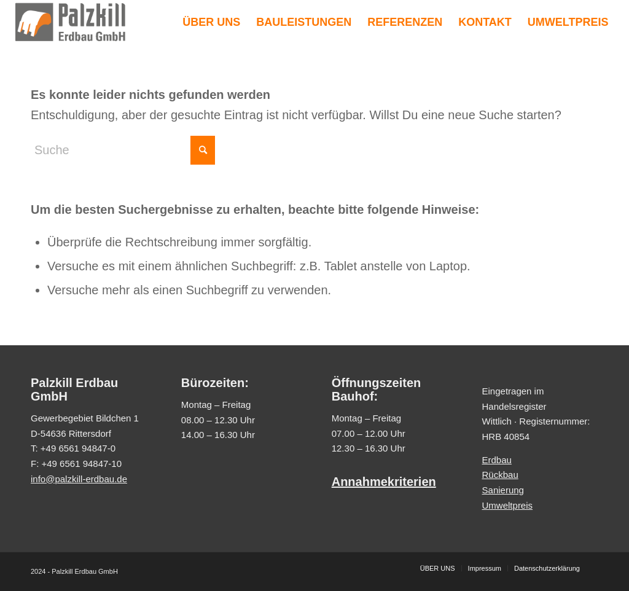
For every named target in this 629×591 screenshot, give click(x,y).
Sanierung (503, 490)
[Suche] (123, 150)
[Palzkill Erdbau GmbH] (70, 22)
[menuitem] (211, 22)
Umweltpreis (507, 505)
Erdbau (497, 460)
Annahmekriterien (384, 481)
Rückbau (500, 474)
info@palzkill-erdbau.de (79, 479)
